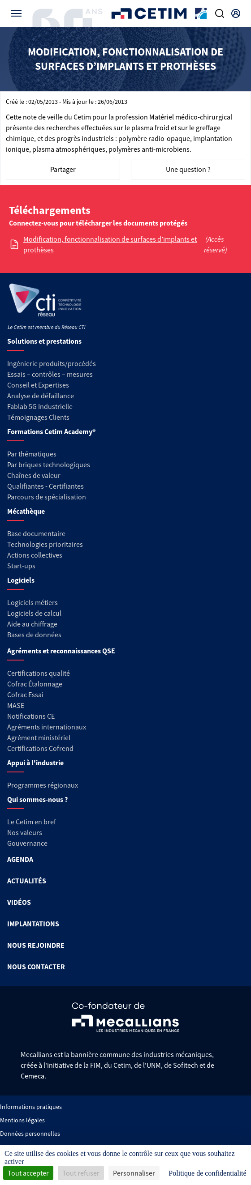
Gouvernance (27, 843)
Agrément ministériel (38, 737)
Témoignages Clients (38, 417)
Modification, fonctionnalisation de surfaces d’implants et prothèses (110, 244)
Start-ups (21, 565)
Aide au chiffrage (32, 623)
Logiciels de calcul (34, 613)
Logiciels (21, 579)
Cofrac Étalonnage (34, 683)
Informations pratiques (31, 1107)
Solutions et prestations (44, 341)
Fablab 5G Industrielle (40, 406)
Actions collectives (34, 554)
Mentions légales (22, 1120)
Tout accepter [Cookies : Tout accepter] (28, 1172)
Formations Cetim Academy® (51, 431)
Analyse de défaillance (40, 395)
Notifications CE (31, 716)
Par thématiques (31, 453)
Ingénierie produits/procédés (51, 363)
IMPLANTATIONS (33, 923)
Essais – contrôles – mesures (50, 374)
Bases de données (34, 634)
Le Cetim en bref (31, 821)
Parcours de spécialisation (46, 496)
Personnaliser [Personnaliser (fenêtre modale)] (134, 1172)
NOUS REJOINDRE (36, 945)
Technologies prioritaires (45, 544)
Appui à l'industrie (35, 762)
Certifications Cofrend (40, 748)
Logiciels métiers (32, 602)
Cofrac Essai (25, 694)
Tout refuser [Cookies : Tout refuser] (81, 1172)
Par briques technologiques (48, 464)
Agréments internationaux (46, 726)
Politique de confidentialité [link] (207, 1173)
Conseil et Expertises (38, 384)
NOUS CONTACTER (36, 966)
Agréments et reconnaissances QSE (61, 650)
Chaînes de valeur (34, 475)
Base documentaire (36, 533)
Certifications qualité (38, 673)
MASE (15, 705)
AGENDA (20, 859)
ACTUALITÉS (26, 880)
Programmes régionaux (42, 784)
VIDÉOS (19, 902)
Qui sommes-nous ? (37, 799)
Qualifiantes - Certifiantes (45, 486)
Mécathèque (26, 511)
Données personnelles (30, 1134)
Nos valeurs (24, 832)
